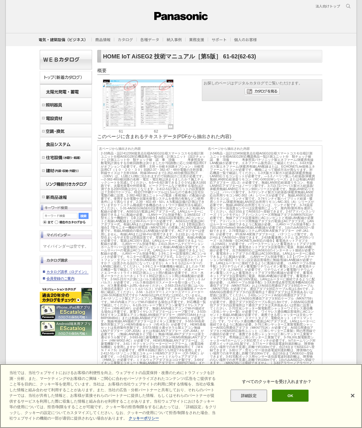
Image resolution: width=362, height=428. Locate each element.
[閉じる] (352, 395)
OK (290, 395)
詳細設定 (249, 395)
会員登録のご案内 (60, 278)
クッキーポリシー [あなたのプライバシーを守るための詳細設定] (144, 418)
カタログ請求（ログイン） (67, 272)
